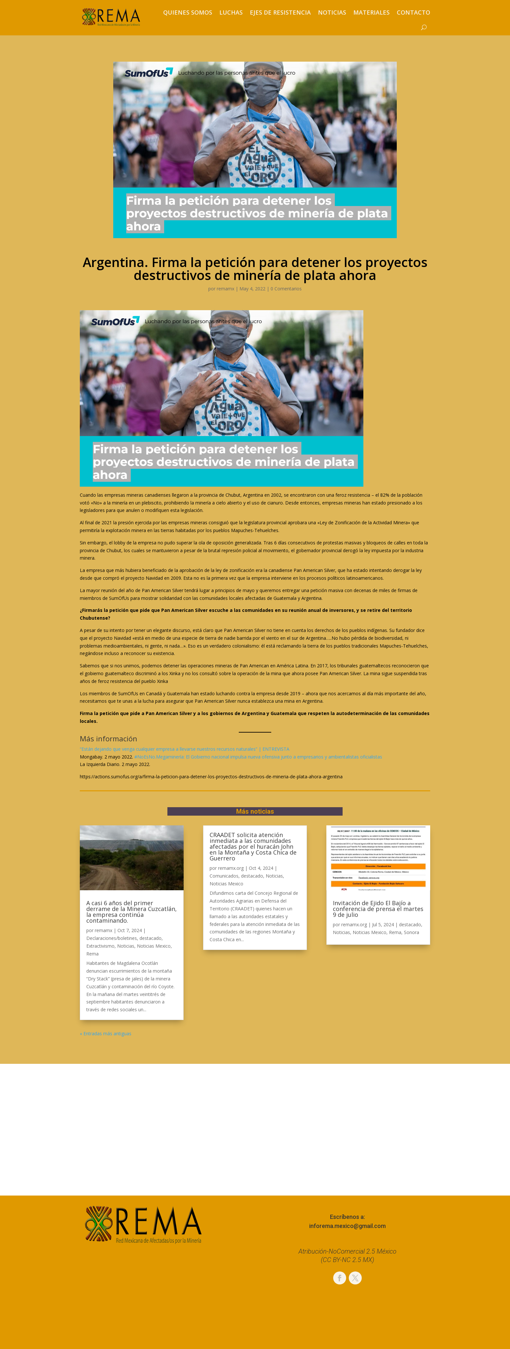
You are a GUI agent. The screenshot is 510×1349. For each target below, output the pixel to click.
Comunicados (224, 876)
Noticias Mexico (154, 946)
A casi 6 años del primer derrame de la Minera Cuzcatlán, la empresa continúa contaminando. (131, 911)
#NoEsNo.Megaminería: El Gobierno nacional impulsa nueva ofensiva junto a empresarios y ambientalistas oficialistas (258, 757)
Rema (92, 954)
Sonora (411, 932)
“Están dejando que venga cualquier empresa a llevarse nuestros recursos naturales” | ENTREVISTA (184, 749)
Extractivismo (100, 946)
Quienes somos (187, 12)
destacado (151, 938)
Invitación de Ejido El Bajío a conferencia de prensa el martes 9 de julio (378, 908)
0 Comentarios (286, 289)
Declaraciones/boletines (111, 938)
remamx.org (231, 868)
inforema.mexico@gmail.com (347, 1225)
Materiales (371, 12)
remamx (225, 289)
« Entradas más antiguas (105, 1033)
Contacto (413, 12)
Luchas (231, 12)
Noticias (332, 12)
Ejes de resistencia (280, 12)
